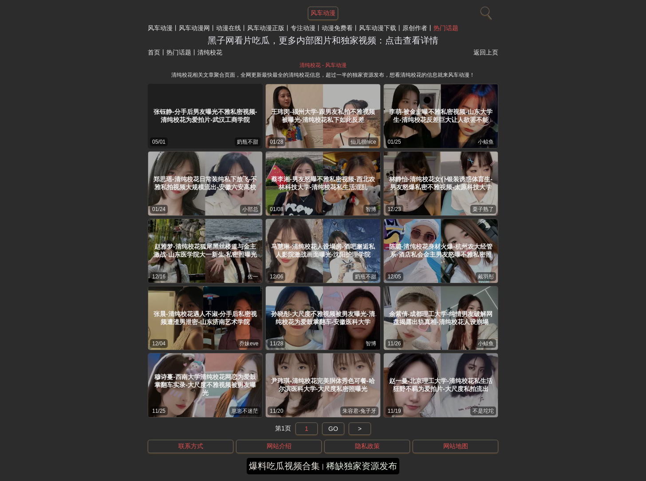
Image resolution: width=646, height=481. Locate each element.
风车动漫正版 (265, 27)
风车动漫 (160, 27)
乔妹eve (248, 343)
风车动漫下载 (377, 27)
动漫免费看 (337, 27)
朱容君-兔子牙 (359, 411)
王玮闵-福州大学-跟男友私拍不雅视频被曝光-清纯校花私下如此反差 (322, 115)
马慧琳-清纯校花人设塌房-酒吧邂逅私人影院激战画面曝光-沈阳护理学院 (322, 250)
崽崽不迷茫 (245, 411)
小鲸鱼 (486, 142)
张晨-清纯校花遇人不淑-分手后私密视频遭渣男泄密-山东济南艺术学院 (205, 317)
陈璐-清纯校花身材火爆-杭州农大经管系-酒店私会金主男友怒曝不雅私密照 (440, 250)
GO (333, 428)
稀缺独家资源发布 (361, 466)
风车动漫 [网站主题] (323, 12)
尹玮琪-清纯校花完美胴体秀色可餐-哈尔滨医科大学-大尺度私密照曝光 (322, 384)
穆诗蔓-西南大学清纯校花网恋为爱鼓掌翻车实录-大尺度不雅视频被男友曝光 (205, 384)
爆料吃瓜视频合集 (284, 466)
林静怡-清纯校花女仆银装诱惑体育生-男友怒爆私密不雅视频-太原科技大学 (440, 183)
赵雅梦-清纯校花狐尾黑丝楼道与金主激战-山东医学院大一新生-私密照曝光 (205, 250)
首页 (154, 52)
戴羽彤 (486, 277)
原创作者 (414, 27)
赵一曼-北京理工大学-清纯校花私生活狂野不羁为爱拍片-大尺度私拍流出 (440, 384)
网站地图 (455, 446)
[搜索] (485, 11)
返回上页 (485, 52)
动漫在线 (228, 27)
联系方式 (190, 446)
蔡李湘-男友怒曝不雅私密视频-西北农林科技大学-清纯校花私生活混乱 (322, 183)
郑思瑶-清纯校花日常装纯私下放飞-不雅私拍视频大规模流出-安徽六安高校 (205, 183)
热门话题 (445, 27)
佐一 (253, 277)
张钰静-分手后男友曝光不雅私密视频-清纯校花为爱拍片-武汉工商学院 (205, 115)
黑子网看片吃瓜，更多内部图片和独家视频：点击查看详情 (323, 40)
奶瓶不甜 (247, 142)
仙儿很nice (363, 142)
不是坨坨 (483, 411)
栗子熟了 (483, 209)
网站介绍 (279, 446)
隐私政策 (367, 446)
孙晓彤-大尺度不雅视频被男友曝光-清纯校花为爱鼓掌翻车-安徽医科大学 (322, 317)
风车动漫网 (194, 27)
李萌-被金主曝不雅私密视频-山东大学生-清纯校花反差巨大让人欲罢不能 (440, 115)
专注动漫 (303, 27)
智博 (371, 209)
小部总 (250, 209)
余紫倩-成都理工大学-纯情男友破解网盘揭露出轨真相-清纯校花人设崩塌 (440, 317)
